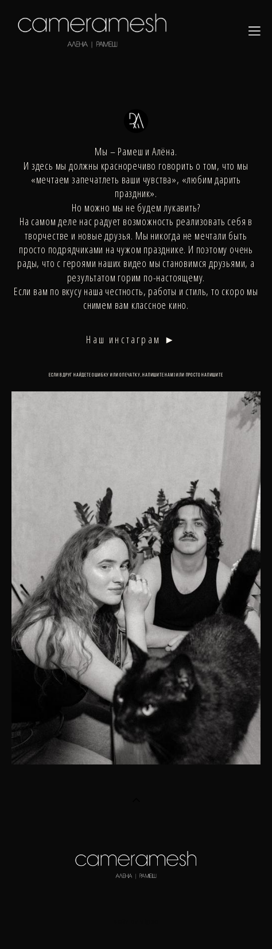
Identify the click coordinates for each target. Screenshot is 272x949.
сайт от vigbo (136, 922)
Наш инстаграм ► (131, 339)
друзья (117, 235)
